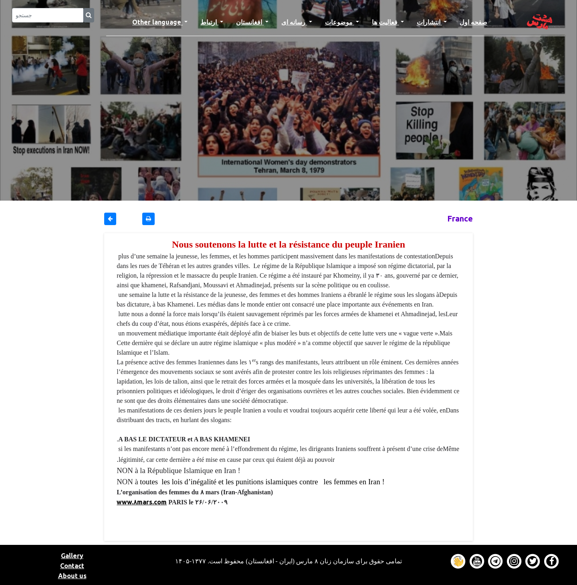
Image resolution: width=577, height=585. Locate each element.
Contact (72, 565)
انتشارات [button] (429, 22)
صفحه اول (477, 21)
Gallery (72, 555)
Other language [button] (157, 22)
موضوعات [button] (339, 22)
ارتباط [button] (209, 22)
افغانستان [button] (250, 22)
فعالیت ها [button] (385, 22)
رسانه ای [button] (294, 22)
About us (72, 575)
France (460, 218)
